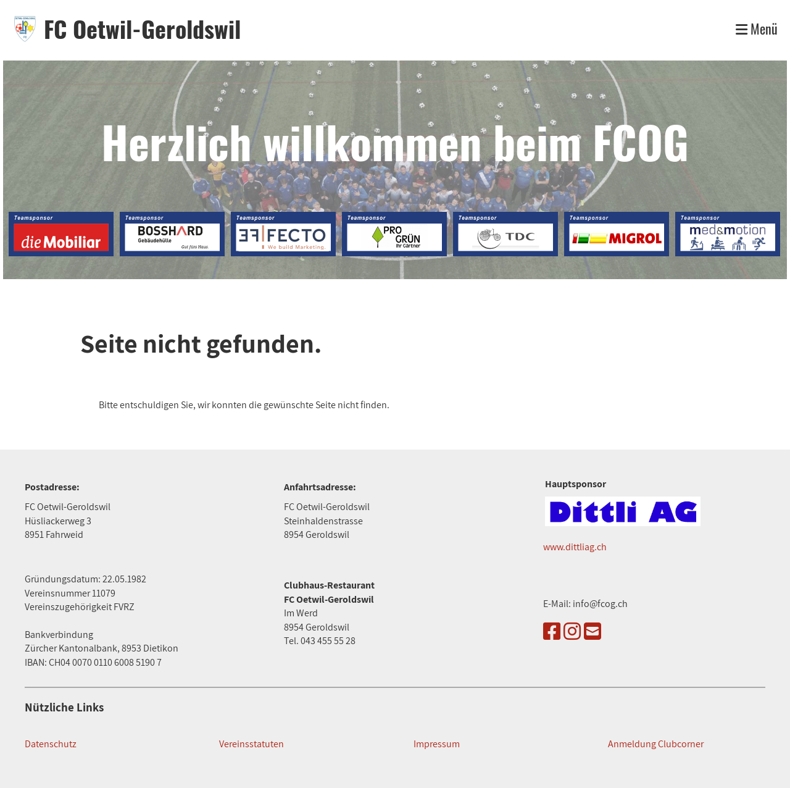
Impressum (437, 743)
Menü (757, 28)
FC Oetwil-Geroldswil (142, 28)
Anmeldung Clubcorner (656, 743)
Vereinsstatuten (251, 743)
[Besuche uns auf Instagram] (572, 631)
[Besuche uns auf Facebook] (551, 631)
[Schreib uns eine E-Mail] (592, 631)
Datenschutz (51, 743)
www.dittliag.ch (575, 546)
